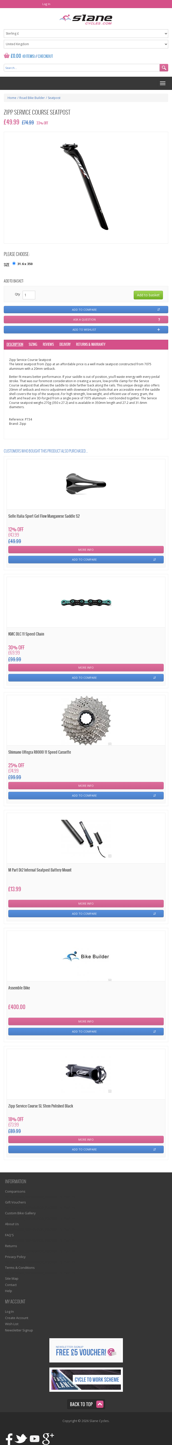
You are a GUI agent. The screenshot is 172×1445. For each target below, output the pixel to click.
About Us (12, 1224)
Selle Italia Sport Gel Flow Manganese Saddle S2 (44, 516)
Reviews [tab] (48, 345)
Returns (11, 1246)
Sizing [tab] (33, 345)
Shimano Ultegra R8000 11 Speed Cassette (39, 752)
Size (6, 265)
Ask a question (84, 319)
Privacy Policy (15, 1256)
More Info (86, 549)
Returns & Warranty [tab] (90, 345)
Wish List (11, 1324)
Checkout (45, 57)
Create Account (16, 1318)
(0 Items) (28, 57)
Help (8, 1291)
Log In (46, 4)
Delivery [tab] (65, 345)
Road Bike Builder (32, 98)
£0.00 (16, 56)
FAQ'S (9, 1235)
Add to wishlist (84, 329)
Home (12, 98)
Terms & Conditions (20, 1267)
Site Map (11, 1278)
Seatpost (54, 98)
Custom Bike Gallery (20, 1213)
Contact (11, 1284)
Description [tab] (15, 345)
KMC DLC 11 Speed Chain (26, 634)
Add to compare (84, 309)
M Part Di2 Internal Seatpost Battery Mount (40, 870)
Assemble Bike (19, 988)
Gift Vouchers (15, 1202)
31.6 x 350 (24, 263)
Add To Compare (84, 559)
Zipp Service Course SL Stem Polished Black (40, 1106)
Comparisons (15, 1191)
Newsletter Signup (19, 1330)
